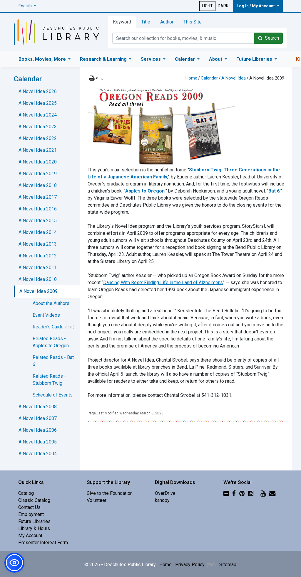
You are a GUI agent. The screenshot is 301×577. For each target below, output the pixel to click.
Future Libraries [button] (254, 59)
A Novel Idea (233, 78)
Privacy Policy (195, 564)
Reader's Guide (48, 327)
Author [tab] (166, 22)
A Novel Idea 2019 (38, 173)
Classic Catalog (34, 500)
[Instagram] (250, 493)
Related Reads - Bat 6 (53, 361)
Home (191, 78)
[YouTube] (263, 493)
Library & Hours (34, 528)
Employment (31, 514)
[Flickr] (226, 493)
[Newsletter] (272, 493)
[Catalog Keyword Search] (183, 38)
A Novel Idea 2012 (38, 256)
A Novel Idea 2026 (38, 91)
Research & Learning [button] (104, 59)
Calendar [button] (185, 59)
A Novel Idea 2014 (38, 232)
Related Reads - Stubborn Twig (49, 379)
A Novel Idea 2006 (38, 430)
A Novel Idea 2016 (38, 209)
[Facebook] (234, 493)
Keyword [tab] (122, 22)
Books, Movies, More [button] (43, 59)
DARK (223, 6)
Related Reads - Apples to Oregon (51, 342)
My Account (30, 535)
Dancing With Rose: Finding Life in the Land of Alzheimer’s (163, 282)
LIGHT (207, 6)
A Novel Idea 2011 (38, 267)
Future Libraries (34, 521)
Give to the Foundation (110, 493)
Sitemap (227, 564)
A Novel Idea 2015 (38, 220)
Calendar (209, 78)
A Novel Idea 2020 (38, 162)
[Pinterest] (242, 493)
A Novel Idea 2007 (38, 418)
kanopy (162, 500)
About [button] (216, 59)
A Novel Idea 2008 (38, 406)
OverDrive (165, 493)
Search (268, 38)
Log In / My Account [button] (256, 6)
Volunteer (96, 500)
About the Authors (51, 303)
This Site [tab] (192, 22)
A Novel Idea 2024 (38, 115)
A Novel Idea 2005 (38, 442)
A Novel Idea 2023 (38, 126)
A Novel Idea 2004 (38, 453)
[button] (27, 6)
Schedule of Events (53, 395)
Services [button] (151, 59)
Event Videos (46, 315)
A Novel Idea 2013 (38, 244)
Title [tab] (145, 22)
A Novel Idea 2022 (38, 138)
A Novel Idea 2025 (38, 103)
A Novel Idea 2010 (38, 279)
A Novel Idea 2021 (38, 150)
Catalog (26, 493)
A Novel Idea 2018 (38, 185)
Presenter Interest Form (43, 542)
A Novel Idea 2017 (38, 197)
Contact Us (29, 507)
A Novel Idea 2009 (38, 291)
